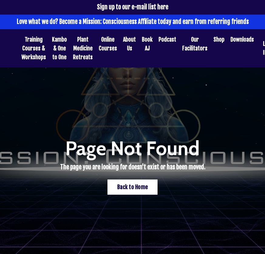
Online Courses (108, 44)
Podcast (167, 39)
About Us (129, 44)
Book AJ (147, 44)
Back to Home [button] (132, 187)
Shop (218, 39)
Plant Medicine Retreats (83, 48)
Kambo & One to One (59, 48)
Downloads (242, 39)
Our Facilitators (194, 44)
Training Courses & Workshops (33, 48)
